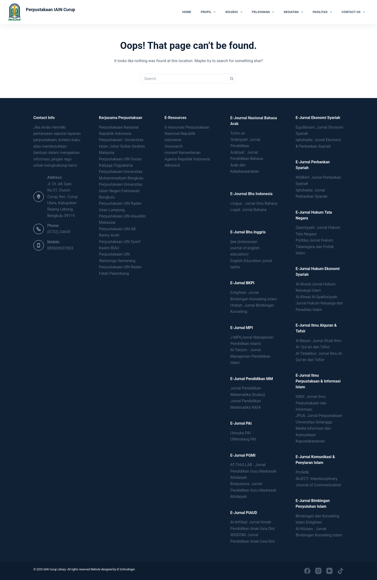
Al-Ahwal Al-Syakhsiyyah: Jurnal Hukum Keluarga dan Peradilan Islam (319, 303)
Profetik (302, 472)
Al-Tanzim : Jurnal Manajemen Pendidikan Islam (250, 356)
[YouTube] (329, 571)
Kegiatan (294, 12)
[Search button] (232, 78)
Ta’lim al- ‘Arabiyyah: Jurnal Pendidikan (245, 139)
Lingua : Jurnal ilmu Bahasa (253, 203)
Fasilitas (323, 12)
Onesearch (173, 146)
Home (186, 12)
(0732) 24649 (58, 232)
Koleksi (234, 12)
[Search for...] (183, 78)
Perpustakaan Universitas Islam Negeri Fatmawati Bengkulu (121, 190)
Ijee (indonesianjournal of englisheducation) (245, 248)
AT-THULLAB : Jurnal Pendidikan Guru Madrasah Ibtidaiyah (253, 471)
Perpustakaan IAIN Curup (50, 9)
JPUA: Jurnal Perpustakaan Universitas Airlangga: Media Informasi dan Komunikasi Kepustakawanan (318, 428)
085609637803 (60, 248)
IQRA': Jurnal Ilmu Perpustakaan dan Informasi (311, 403)
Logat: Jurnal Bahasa (248, 209)
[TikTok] (340, 571)
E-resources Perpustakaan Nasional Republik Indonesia (186, 133)
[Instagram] (318, 571)
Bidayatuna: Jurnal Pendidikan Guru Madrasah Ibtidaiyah (253, 490)
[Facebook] (307, 571)
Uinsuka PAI (240, 433)
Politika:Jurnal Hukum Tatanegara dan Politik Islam (314, 246)
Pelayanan (264, 12)
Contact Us (354, 12)
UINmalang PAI (243, 439)
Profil (209, 12)
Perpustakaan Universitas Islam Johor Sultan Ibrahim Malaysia (122, 146)
